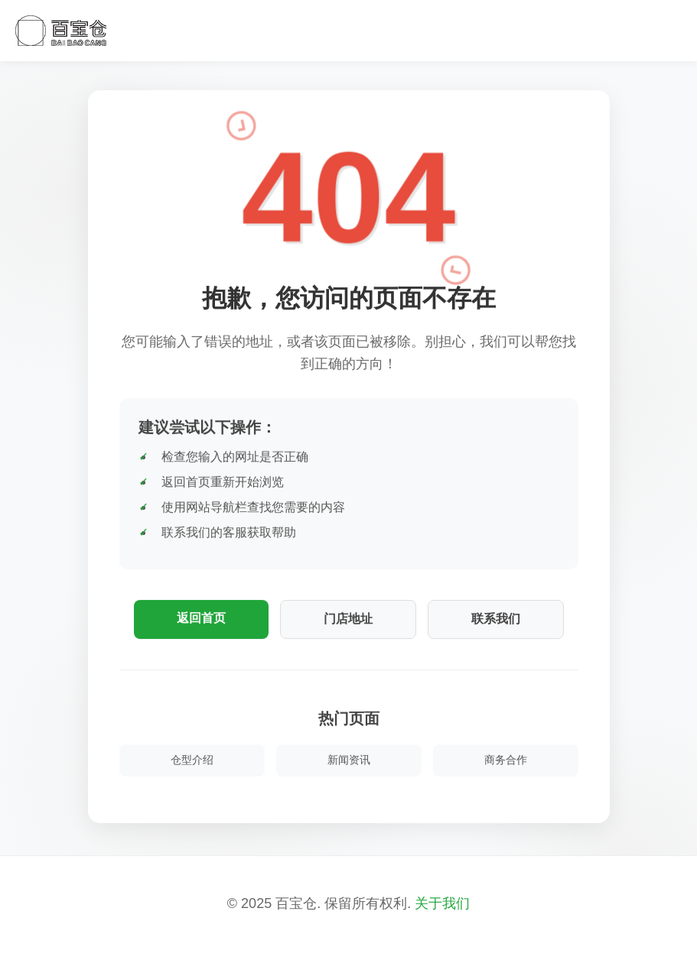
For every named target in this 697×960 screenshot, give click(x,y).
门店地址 (348, 618)
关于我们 (442, 903)
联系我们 (495, 618)
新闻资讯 (348, 760)
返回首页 (201, 617)
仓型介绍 (192, 760)
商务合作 (505, 760)
